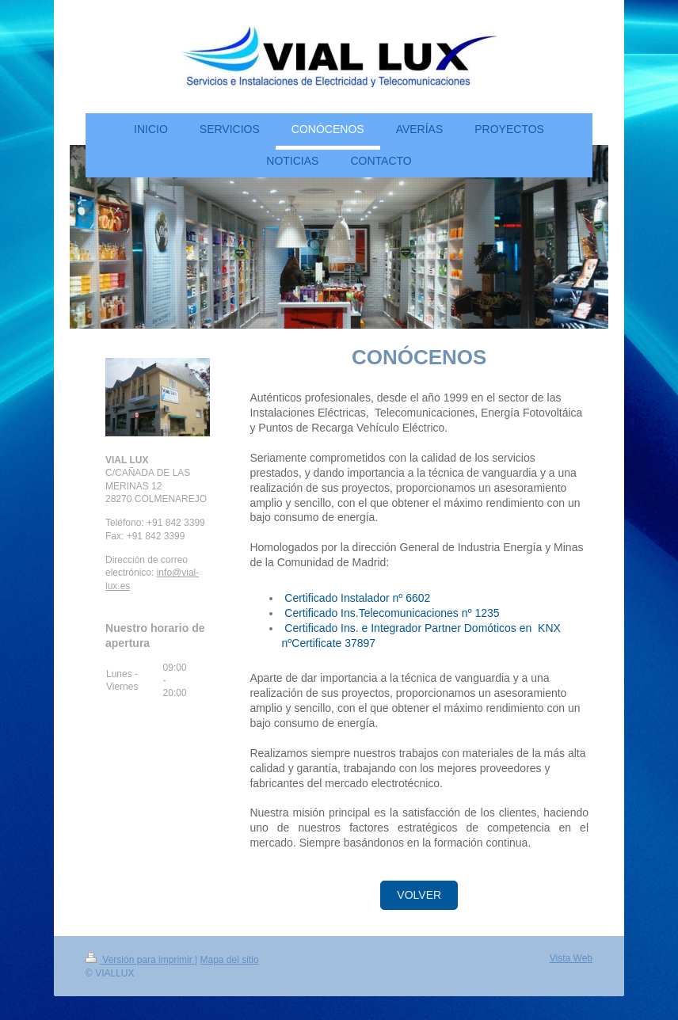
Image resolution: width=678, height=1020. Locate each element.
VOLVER (419, 895)
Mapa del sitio (229, 959)
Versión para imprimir (140, 959)
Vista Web (571, 958)
